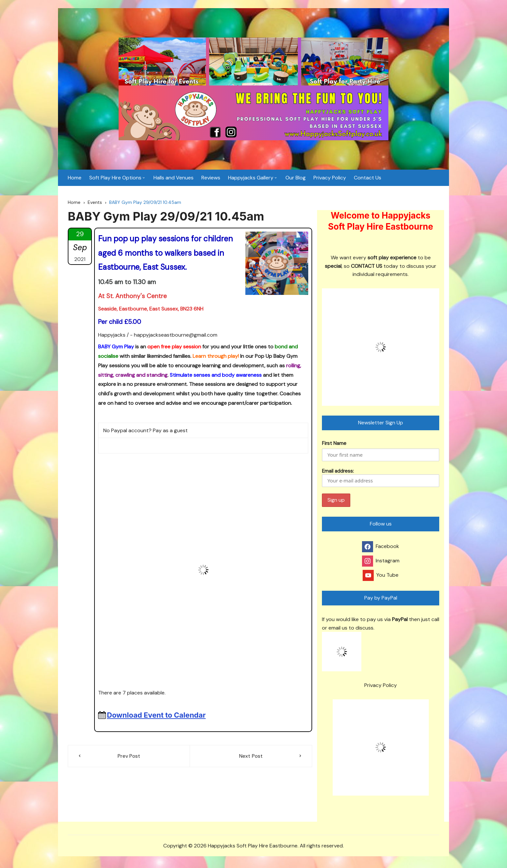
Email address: (380, 479)
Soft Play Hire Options (115, 179)
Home (74, 179)
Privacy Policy (329, 179)
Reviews (210, 179)
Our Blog (295, 179)
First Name (334, 445)
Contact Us (367, 179)
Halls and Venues (173, 179)
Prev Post (129, 757)
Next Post (251, 757)
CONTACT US (366, 268)
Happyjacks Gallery (250, 179)
